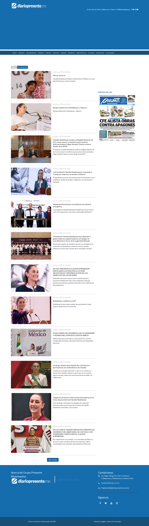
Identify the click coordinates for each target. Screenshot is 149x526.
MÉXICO (48, 53)
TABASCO (41, 53)
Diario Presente (68, 479)
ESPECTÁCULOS (81, 53)
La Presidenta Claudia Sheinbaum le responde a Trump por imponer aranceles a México (72, 173)
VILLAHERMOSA (31, 53)
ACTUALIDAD (110, 53)
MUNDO (63, 53)
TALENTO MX (100, 53)
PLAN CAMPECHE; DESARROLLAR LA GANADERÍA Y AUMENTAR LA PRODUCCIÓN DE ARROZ (73, 334)
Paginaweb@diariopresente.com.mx (115, 488)
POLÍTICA (56, 53)
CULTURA (91, 53)
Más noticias (52, 460)
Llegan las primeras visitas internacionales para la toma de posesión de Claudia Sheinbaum (73, 398)
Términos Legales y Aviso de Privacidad (107, 521)
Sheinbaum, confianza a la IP (64, 301)
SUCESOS (21, 53)
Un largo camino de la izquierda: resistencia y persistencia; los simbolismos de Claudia (71, 366)
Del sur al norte (59, 75)
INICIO (15, 53)
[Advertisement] (75, 34)
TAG (14, 67)
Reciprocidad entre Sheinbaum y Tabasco (70, 108)
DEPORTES (71, 53)
